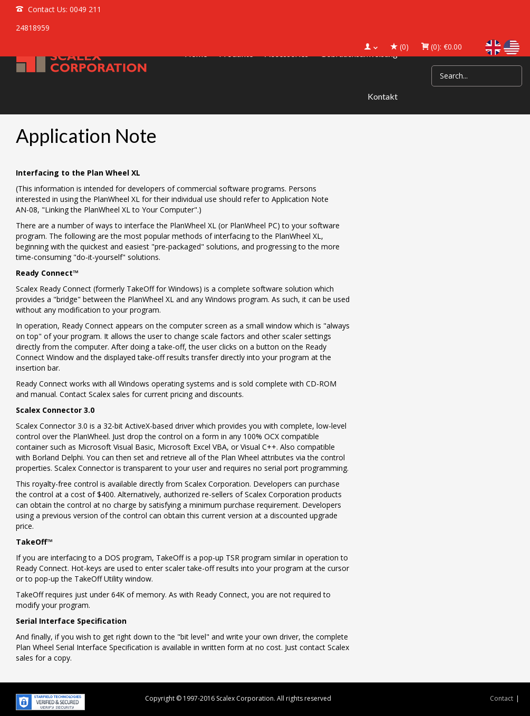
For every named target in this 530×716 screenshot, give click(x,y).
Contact (501, 698)
